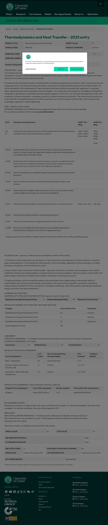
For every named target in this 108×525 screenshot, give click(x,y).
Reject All (61, 69)
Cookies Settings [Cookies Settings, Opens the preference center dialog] (31, 69)
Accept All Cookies (77, 69)
